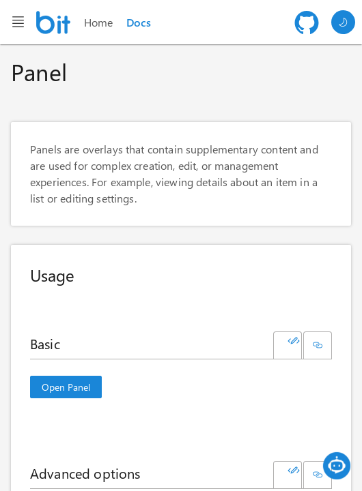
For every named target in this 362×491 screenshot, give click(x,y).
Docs (138, 22)
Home (98, 22)
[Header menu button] (18, 22)
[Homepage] (53, 22)
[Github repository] (306, 22)
